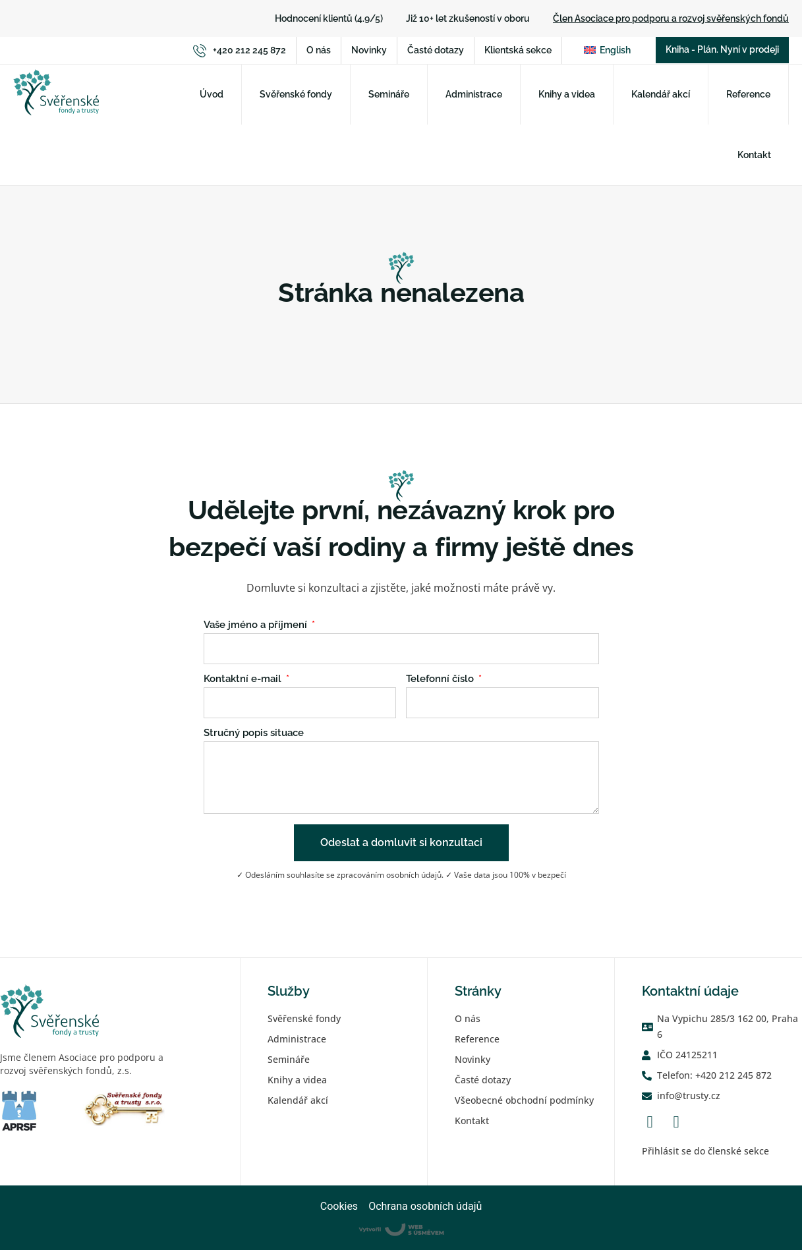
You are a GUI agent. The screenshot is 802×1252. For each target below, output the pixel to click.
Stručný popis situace (254, 735)
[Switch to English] (607, 51)
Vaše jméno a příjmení (257, 627)
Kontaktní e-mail (244, 681)
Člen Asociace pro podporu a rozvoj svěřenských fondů (671, 18)
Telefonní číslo (441, 681)
